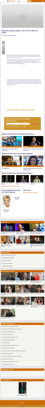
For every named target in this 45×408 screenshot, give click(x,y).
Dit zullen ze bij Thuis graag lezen (7, 334)
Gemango (22, 407)
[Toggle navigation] (42, 1)
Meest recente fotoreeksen (7, 271)
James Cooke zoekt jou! (6, 342)
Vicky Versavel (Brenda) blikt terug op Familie (9, 337)
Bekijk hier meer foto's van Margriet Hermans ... (11, 186)
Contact (22, 402)
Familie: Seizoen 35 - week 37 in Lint (36, 293)
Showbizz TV (4, 222)
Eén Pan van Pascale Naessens (7, 263)
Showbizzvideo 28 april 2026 (21, 244)
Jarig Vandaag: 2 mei (6, 380)
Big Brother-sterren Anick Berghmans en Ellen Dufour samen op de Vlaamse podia (36, 245)
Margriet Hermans (27, 192)
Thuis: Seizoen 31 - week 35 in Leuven (7, 281)
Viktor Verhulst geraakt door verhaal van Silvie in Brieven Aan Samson (14, 350)
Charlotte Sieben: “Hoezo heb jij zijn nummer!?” (10, 361)
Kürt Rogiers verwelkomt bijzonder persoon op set (10, 345)
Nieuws (4, 146)
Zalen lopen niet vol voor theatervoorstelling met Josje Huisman (6, 245)
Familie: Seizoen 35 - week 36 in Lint (22, 305)
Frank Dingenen (34, 192)
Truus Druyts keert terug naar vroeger (8, 364)
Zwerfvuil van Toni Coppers (6, 260)
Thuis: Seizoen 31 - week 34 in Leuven (22, 293)
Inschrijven (35, 123)
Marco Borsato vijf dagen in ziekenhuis (8, 331)
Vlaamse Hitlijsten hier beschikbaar (8, 257)
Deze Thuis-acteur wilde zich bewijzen (8, 348)
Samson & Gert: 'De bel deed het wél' (20, 110)
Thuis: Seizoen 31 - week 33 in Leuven (7, 305)
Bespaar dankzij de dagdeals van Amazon (9, 255)
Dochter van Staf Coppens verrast (7, 353)
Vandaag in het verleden (7, 369)
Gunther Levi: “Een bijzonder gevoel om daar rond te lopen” (12, 356)
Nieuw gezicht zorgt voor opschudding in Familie (10, 326)
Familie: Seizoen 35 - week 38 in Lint (22, 281)
